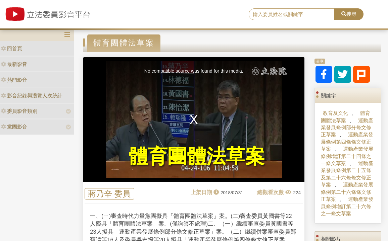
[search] (292, 14)
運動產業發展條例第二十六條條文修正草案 (347, 192)
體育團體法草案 (345, 116)
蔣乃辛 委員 (109, 193)
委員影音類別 (19, 111)
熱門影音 (14, 80)
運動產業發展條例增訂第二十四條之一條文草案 (347, 156)
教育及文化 (335, 113)
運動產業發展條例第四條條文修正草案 (347, 142)
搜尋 (348, 14)
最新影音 (14, 64)
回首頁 (11, 48)
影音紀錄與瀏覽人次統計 (31, 95)
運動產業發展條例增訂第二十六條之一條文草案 (347, 206)
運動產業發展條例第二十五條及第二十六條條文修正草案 (347, 173)
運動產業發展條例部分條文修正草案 (347, 127)
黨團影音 (14, 127)
